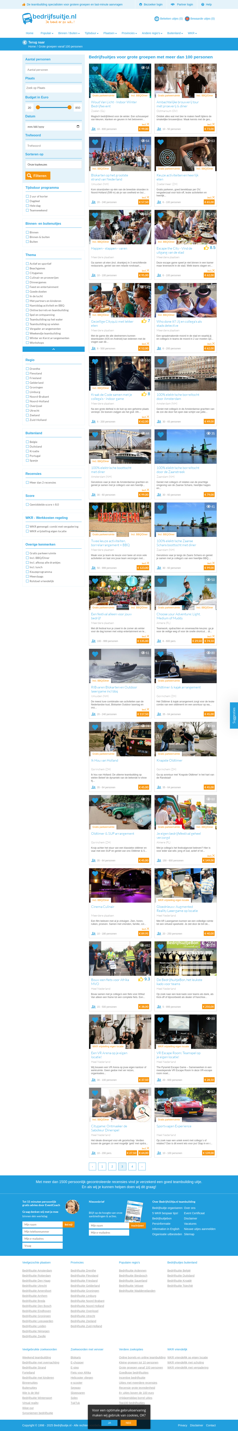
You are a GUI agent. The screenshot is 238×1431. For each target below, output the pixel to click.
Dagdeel (35, 201)
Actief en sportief (40, 263)
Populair (46, 33)
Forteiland (28, 1372)
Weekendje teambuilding (45, 333)
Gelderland (37, 382)
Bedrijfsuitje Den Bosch (37, 1306)
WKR (191, 33)
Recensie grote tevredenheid (137, 1387)
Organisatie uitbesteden (167, 1234)
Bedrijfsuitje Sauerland (133, 1280)
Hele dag (35, 205)
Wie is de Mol (30, 1392)
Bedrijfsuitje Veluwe (131, 1285)
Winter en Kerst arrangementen (49, 338)
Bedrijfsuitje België (179, 1270)
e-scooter (76, 1382)
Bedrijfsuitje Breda (33, 1300)
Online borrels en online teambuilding (142, 1357)
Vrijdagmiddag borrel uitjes (135, 1397)
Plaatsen (108, 33)
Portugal (35, 455)
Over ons (189, 1208)
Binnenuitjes (30, 1382)
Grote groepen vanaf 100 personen (141, 1367)
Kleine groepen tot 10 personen (138, 1362)
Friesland (35, 378)
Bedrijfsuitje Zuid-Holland (86, 1326)
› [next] (141, 1166)
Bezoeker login (151, 4)
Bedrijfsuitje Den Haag (36, 1280)
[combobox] (53, 88)
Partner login (182, 4)
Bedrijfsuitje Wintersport (37, 1397)
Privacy (182, 1425)
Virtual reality (30, 1403)
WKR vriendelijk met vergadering (188, 1367)
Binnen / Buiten (67, 33)
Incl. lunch (36, 567)
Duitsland (36, 446)
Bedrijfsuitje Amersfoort (36, 1290)
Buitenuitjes (29, 1387)
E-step (75, 1367)
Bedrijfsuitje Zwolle (34, 1336)
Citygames (36, 273)
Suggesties (234, 716)
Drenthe (35, 368)
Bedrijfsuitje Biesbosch (133, 1275)
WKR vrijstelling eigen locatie (48, 531)
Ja (109, 1422)
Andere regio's (151, 33)
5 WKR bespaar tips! (165, 1213)
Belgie (33, 442)
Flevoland (36, 373)
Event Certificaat (194, 1213)
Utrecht (34, 410)
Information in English (166, 1229)
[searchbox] (53, 88)
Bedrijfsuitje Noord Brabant (87, 1300)
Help (206, 4)
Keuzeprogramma (41, 571)
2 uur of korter (39, 196)
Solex (74, 1397)
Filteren (39, 175)
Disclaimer (190, 1218)
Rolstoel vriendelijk (42, 581)
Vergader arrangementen (45, 328)
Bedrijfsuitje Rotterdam (36, 1275)
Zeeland (35, 415)
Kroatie (34, 451)
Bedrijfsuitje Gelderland (85, 1285)
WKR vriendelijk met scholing (185, 1362)
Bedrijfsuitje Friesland (84, 1280)
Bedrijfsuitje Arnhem (35, 1295)
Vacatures (190, 1223)
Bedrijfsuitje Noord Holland (87, 1306)
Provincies (128, 33)
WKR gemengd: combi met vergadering (54, 526)
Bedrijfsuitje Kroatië (179, 1280)
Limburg (35, 392)
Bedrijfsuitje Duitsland (181, 1275)
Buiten (34, 241)
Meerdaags (36, 576)
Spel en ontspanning (42, 314)
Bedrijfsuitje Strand (34, 1367)
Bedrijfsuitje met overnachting (40, 1362)
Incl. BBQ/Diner (40, 558)
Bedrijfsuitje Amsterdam (37, 1270)
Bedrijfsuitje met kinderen (38, 1377)
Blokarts (76, 1357)
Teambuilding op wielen (44, 324)
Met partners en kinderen (45, 300)
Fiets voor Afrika (81, 1372)
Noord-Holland (39, 401)
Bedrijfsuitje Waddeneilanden (137, 1290)
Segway (76, 1387)
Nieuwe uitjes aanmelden (199, 1229)
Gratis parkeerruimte (43, 553)
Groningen (36, 387)
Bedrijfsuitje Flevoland (84, 1275)
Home (29, 33)
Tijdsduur (90, 33)
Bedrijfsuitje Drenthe (83, 1270)
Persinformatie (161, 1223)
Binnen (34, 232)
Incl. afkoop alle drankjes (45, 562)
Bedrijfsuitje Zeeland (83, 1321)
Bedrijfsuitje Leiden (34, 1326)
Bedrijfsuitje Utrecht (34, 1285)
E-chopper (77, 1362)
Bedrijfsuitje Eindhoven (36, 1311)
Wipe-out (28, 1408)
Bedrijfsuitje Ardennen (133, 1270)
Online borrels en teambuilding (49, 310)
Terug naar (36, 42)
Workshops (37, 342)
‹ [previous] (92, 1166)
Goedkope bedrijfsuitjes (134, 1372)
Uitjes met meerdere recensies (138, 1382)
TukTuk (75, 1403)
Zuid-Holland (38, 420)
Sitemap (189, 1234)
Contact (211, 1425)
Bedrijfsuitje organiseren (167, 1208)
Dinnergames (38, 282)
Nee (128, 1422)
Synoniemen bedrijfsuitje (37, 1413)
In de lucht (36, 296)
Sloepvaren (78, 1392)
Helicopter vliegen (82, 1377)
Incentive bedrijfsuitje (132, 1377)
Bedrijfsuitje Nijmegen (36, 1331)
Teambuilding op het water (46, 319)
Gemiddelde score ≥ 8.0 (44, 504)
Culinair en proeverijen (44, 277)
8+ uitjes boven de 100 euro (136, 1392)
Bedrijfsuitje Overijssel (85, 1311)
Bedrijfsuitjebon (162, 1218)
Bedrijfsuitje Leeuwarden (37, 1321)
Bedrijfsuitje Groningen (36, 1316)
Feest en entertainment (44, 287)
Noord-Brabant (39, 396)
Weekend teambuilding (36, 1357)
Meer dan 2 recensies (43, 482)
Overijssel (36, 406)
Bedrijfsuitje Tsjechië (180, 1285)
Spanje (34, 460)
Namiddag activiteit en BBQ (47, 305)
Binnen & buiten (40, 237)
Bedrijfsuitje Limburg (83, 1295)
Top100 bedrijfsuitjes (132, 1403)
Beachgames (37, 268)
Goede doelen (38, 291)
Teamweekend (38, 210)
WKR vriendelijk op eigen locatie (187, 1357)
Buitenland (174, 33)
